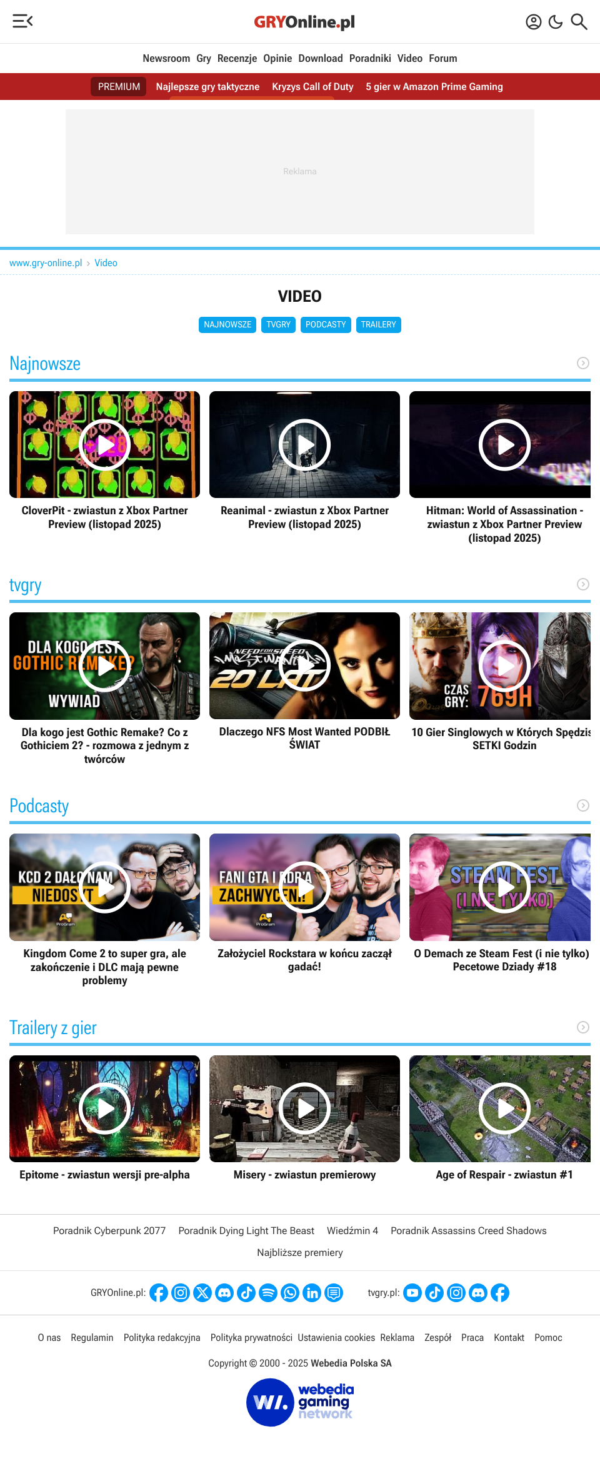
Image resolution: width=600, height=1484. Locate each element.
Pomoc (548, 1337)
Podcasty (326, 325)
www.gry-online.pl (45, 263)
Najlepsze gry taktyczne (207, 86)
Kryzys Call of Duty (312, 86)
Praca (472, 1337)
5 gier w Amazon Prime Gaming (434, 86)
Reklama (397, 1337)
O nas (49, 1337)
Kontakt (509, 1337)
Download (320, 58)
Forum (443, 58)
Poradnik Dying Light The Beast (246, 1231)
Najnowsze (227, 325)
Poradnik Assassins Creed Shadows (469, 1231)
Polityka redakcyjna (162, 1337)
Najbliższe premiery (299, 1252)
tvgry (278, 325)
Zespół (437, 1337)
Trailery (378, 325)
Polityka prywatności (252, 1337)
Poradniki (370, 58)
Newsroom (166, 58)
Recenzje (238, 58)
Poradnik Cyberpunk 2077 (109, 1231)
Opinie (277, 58)
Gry (203, 58)
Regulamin (92, 1337)
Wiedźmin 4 (352, 1231)
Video (410, 58)
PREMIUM (119, 86)
